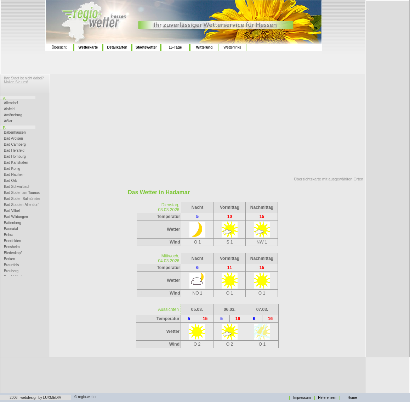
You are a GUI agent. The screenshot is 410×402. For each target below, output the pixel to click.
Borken (9, 259)
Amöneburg (13, 115)
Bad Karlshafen (16, 162)
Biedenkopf (13, 253)
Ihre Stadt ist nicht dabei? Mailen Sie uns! (24, 80)
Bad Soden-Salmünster (22, 199)
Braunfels (11, 265)
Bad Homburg (15, 156)
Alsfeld (9, 109)
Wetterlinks (232, 47)
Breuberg (11, 271)
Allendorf (11, 103)
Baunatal (11, 229)
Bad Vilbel (12, 211)
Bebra (8, 235)
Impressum (302, 398)
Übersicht (59, 47)
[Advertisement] (23, 28)
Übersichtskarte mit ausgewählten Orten (328, 179)
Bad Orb (10, 181)
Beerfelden (12, 241)
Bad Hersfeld (14, 150)
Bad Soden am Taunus (22, 193)
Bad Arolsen (13, 138)
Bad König (12, 169)
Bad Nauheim (14, 175)
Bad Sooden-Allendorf (21, 205)
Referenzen (327, 398)
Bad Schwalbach (17, 187)
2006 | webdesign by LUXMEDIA (35, 398)
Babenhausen (15, 132)
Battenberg (12, 223)
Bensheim (11, 247)
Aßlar (8, 121)
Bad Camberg (15, 144)
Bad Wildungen (16, 217)
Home (352, 398)
